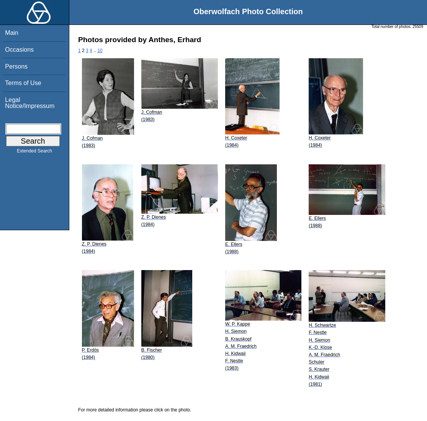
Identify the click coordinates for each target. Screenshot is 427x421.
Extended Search (34, 152)
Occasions (19, 49)
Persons (16, 66)
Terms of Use (23, 83)
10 (99, 50)
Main (11, 32)
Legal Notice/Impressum (29, 103)
